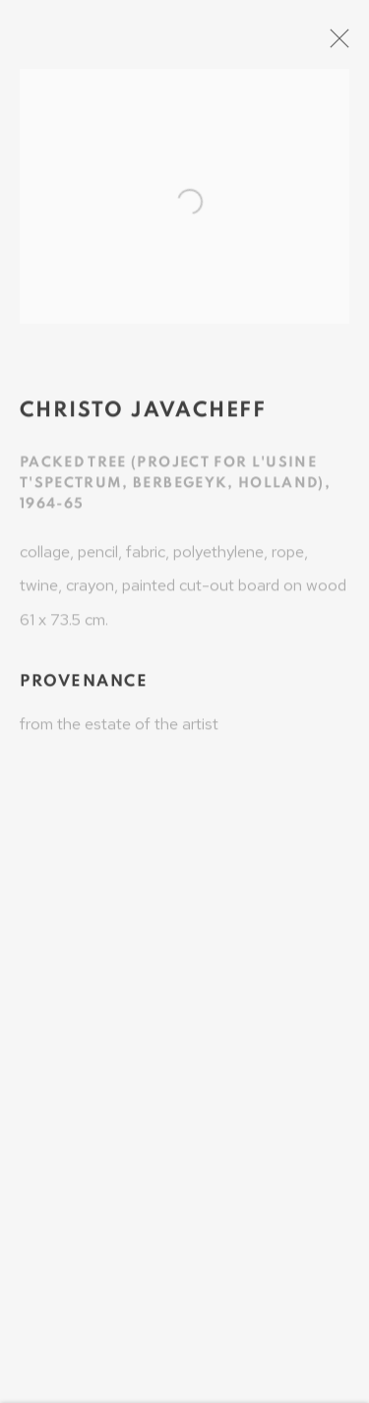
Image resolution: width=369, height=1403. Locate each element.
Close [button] (341, 44)
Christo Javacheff (143, 414)
